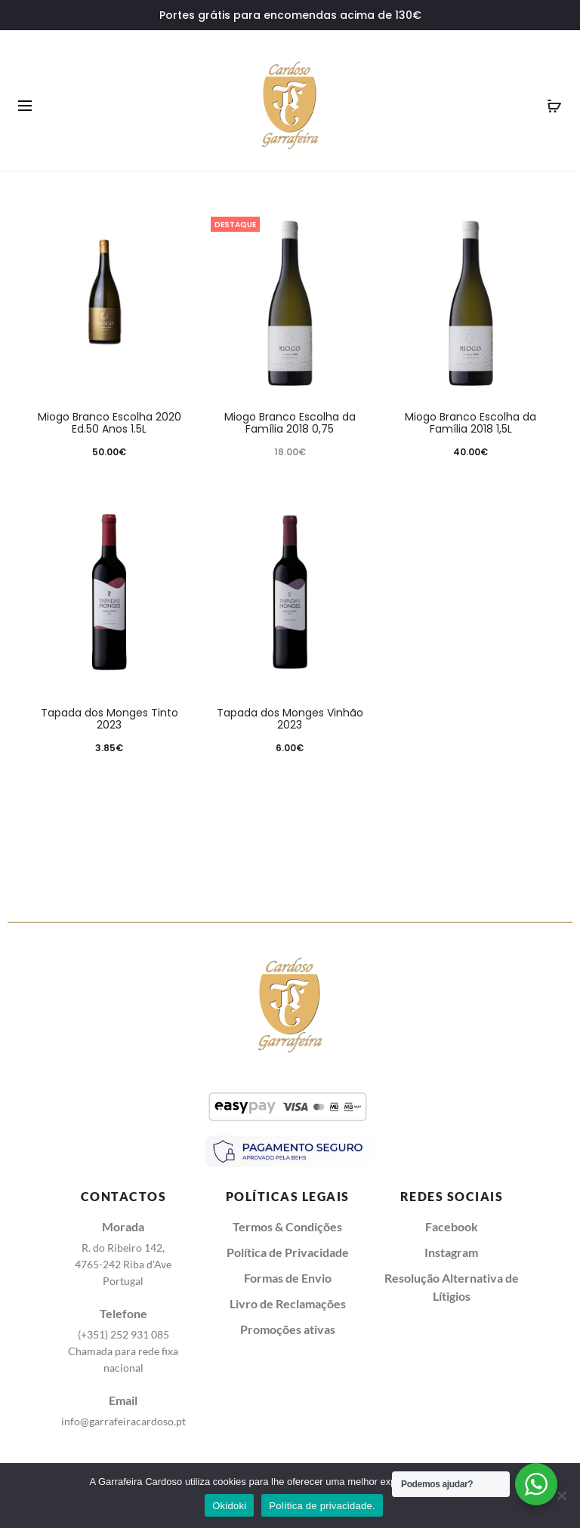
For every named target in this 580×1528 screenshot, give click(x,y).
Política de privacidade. (322, 1505)
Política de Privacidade (288, 1252)
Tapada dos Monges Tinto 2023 (109, 719)
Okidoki (229, 1505)
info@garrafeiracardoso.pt (123, 1421)
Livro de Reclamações (288, 1303)
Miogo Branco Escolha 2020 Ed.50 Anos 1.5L (109, 423)
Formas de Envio (288, 1278)
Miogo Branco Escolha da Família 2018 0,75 (290, 423)
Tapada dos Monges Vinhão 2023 (290, 719)
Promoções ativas (287, 1329)
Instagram (451, 1252)
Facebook (451, 1226)
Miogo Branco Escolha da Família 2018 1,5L (470, 423)
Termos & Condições (287, 1226)
